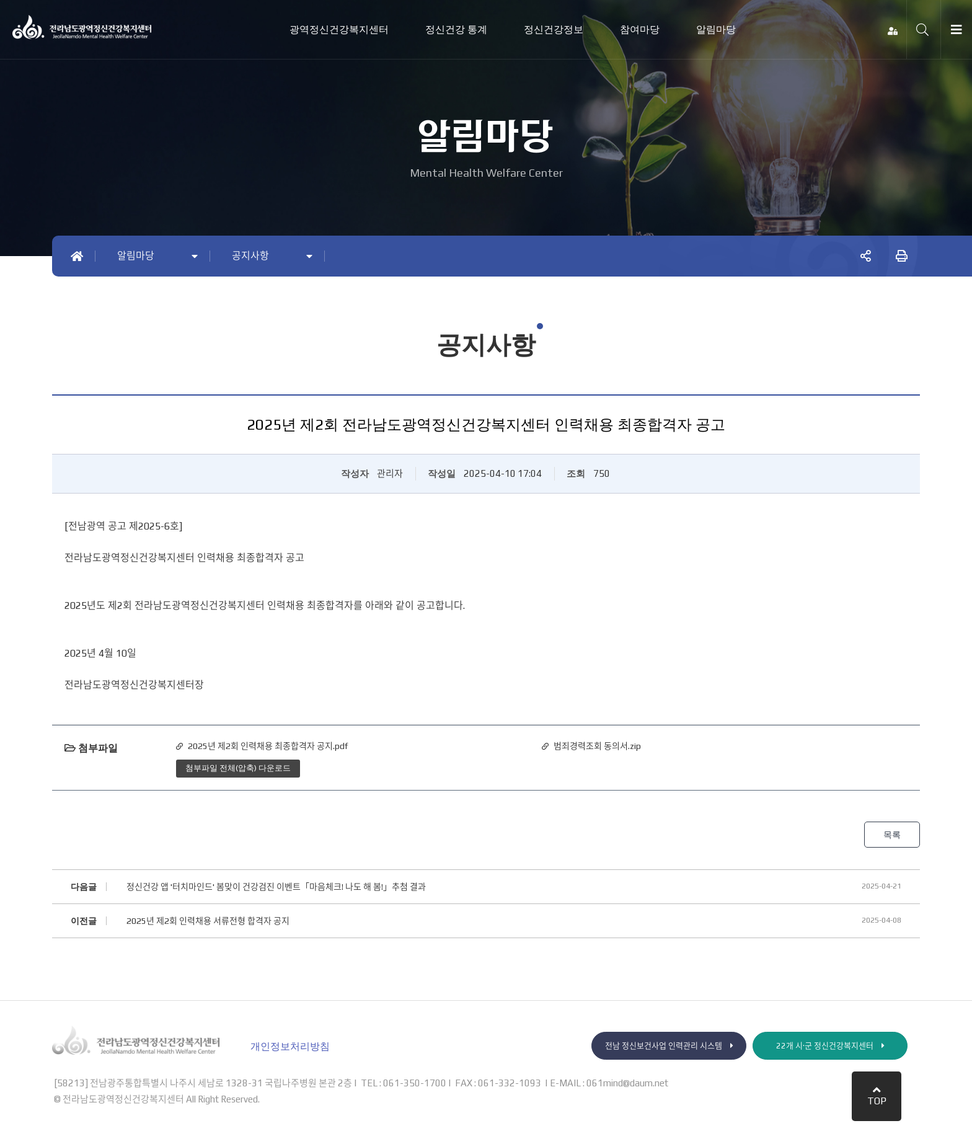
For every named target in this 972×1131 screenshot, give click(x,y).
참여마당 (640, 29)
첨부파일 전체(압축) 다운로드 (238, 768)
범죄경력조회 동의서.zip (597, 746)
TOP (876, 1095)
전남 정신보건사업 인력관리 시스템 (669, 1046)
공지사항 (250, 256)
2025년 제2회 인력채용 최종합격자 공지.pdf (268, 746)
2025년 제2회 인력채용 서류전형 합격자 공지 (207, 921)
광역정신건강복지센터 (339, 29)
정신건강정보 (553, 29)
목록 (891, 835)
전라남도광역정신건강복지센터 (81, 27)
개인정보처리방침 (290, 1047)
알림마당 (716, 29)
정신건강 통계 (456, 29)
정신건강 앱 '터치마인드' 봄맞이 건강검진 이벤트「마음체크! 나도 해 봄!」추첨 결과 (276, 887)
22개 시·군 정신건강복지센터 (830, 1046)
